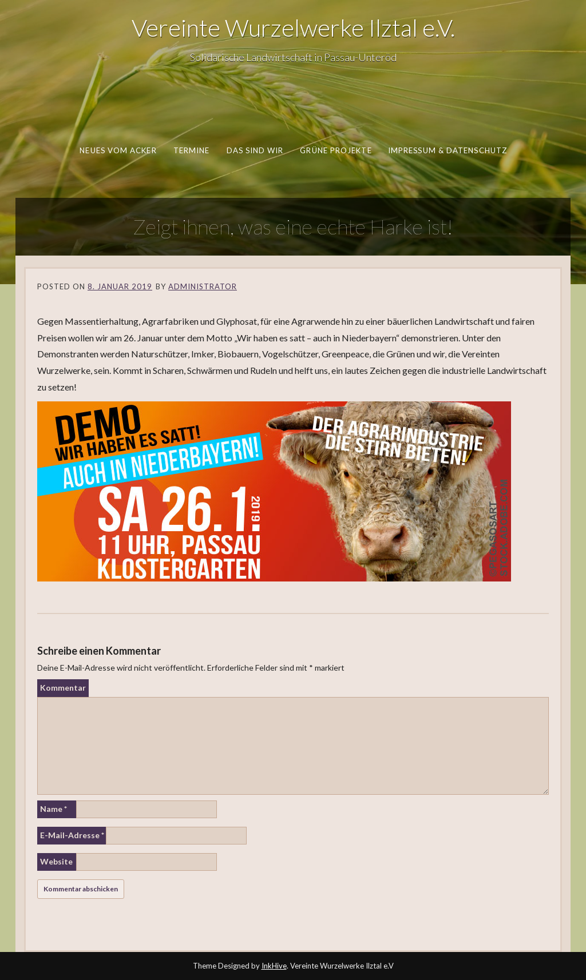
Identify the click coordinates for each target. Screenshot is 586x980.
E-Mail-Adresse (72, 835)
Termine (191, 150)
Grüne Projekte (335, 150)
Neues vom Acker (118, 150)
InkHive (274, 965)
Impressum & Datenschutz (446, 150)
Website (56, 861)
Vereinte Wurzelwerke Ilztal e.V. (293, 27)
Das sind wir (254, 150)
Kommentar (63, 687)
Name (53, 809)
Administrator (202, 286)
